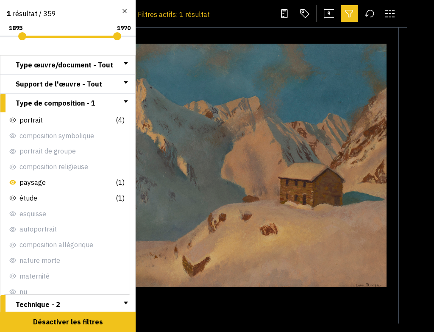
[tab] (67, 65)
